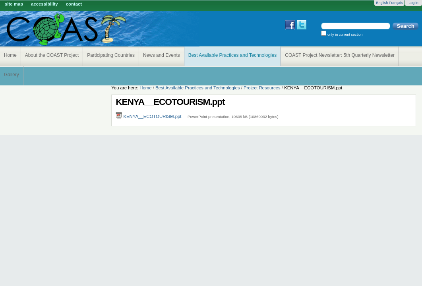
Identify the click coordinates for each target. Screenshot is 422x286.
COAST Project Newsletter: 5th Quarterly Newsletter (340, 55)
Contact (74, 4)
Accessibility (44, 4)
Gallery (11, 74)
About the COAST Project (52, 55)
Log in (413, 3)
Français (396, 3)
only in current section (344, 35)
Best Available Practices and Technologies (232, 55)
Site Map (14, 4)
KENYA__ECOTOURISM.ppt (149, 116)
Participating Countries (111, 55)
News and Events (161, 55)
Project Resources (262, 87)
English (382, 3)
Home (10, 55)
